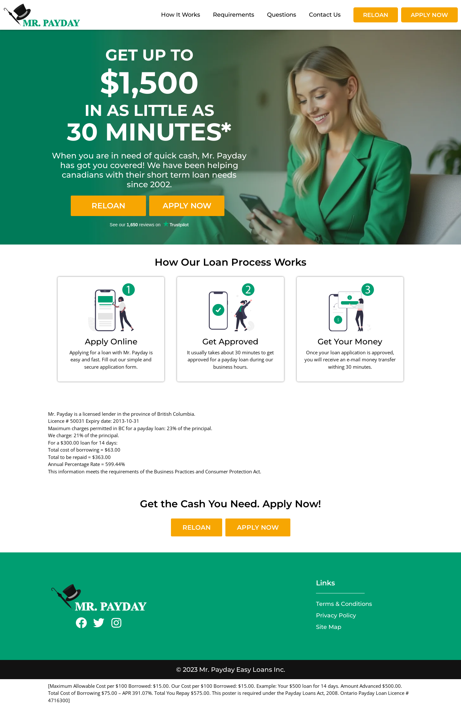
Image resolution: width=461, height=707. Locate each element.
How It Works (180, 14)
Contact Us (325, 14)
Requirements (233, 14)
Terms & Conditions (344, 603)
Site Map (328, 626)
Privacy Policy (336, 615)
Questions (281, 14)
